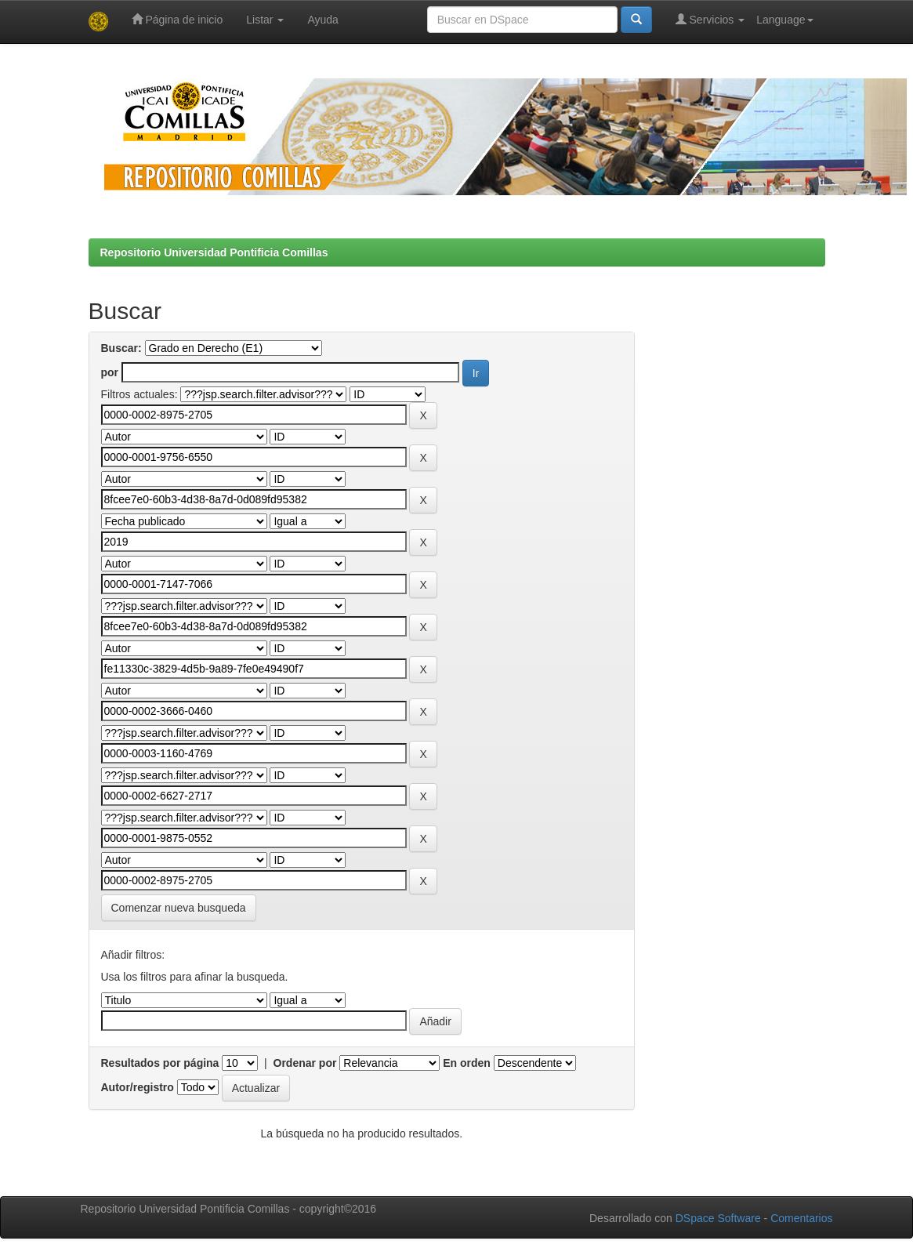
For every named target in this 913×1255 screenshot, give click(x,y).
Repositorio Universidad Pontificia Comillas (214, 252)
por (110, 372)
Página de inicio (177, 19)
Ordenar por (305, 1063)
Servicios (710, 19)
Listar (265, 19)
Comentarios (801, 1218)
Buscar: (121, 348)
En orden (467, 1063)
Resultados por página (160, 1063)
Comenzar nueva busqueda (178, 907)
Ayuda (322, 19)
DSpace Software (718, 1218)
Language (784, 19)
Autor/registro (137, 1087)
